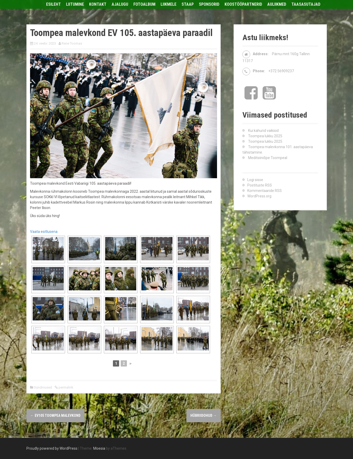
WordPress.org (259, 196)
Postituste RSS (259, 185)
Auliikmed (276, 4)
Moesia (99, 448)
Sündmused (43, 387)
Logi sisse (255, 180)
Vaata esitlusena (43, 231)
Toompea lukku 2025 (265, 136)
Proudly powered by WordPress (51, 448)
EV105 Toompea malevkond (55, 415)
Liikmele (168, 4)
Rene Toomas (72, 43)
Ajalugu (120, 4)
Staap (188, 4)
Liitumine (75, 4)
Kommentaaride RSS (264, 191)
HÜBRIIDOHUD (203, 415)
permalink (65, 387)
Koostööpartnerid (243, 4)
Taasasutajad (305, 4)
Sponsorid (209, 4)
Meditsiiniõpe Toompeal (267, 158)
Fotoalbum (144, 4)
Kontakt (97, 4)
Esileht (53, 4)
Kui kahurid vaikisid (263, 130)
